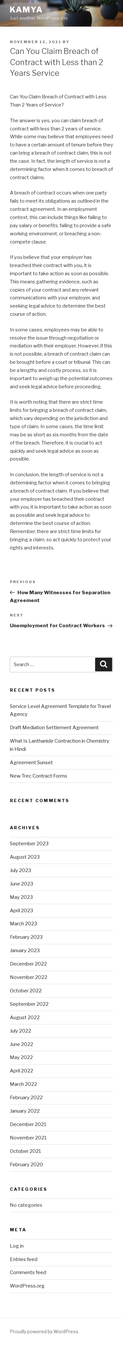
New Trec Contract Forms (38, 776)
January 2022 (25, 1111)
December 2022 (28, 964)
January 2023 (25, 950)
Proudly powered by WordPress (44, 1331)
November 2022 (28, 977)
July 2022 (20, 1031)
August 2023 (25, 857)
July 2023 (20, 870)
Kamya (26, 9)
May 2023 (21, 897)
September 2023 (29, 844)
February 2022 (26, 1098)
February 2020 (26, 1165)
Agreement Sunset (31, 763)
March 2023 (23, 924)
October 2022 (26, 991)
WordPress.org (27, 1286)
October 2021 (25, 1151)
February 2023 (26, 937)
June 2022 (21, 1044)
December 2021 (28, 1124)
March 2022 (23, 1084)
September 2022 (29, 1004)
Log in (17, 1246)
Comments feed (28, 1272)
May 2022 (21, 1057)
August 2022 (25, 1017)
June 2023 (21, 884)
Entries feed (23, 1259)
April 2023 (21, 911)
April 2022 (21, 1071)
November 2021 (28, 1138)
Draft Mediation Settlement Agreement (54, 728)
